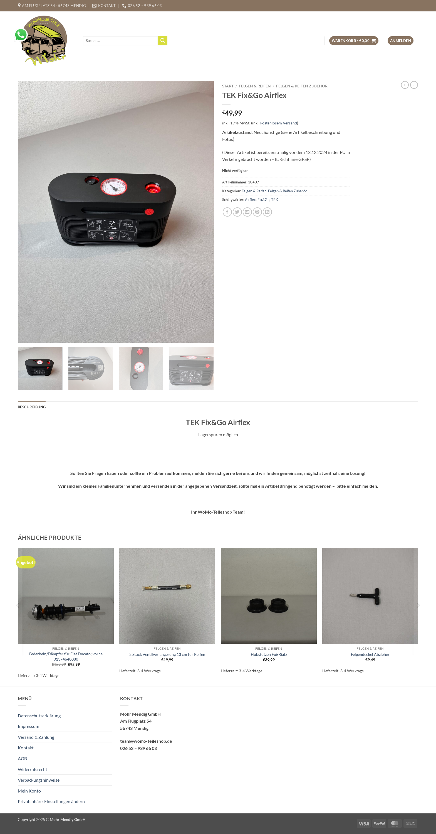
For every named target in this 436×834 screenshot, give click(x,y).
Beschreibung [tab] (32, 407)
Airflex (250, 199)
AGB (22, 758)
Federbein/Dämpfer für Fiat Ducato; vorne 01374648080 (66, 656)
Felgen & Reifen (255, 86)
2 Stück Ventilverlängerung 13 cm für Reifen (167, 654)
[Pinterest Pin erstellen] (257, 212)
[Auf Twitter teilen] (237, 212)
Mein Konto (29, 790)
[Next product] (405, 85)
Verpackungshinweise (39, 780)
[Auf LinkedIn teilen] (267, 212)
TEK (274, 199)
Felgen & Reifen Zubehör (302, 86)
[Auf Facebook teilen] (227, 212)
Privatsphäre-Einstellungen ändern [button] (51, 801)
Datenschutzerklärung (39, 715)
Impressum (28, 726)
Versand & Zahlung (36, 737)
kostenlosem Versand (278, 123)
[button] (353, 40)
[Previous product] (414, 85)
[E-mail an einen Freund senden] (247, 212)
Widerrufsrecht (32, 769)
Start (228, 86)
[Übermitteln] (162, 40)
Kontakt (26, 747)
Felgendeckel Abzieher (370, 654)
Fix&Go (263, 199)
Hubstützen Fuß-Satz (269, 654)
